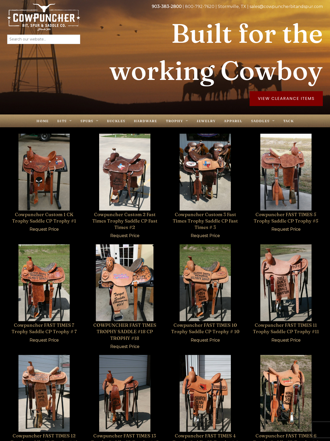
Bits (62, 121)
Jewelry (206, 121)
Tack (288, 121)
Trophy (174, 121)
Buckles (116, 121)
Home (42, 121)
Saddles (260, 121)
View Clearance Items (286, 98)
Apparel (233, 121)
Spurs (86, 121)
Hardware (145, 121)
